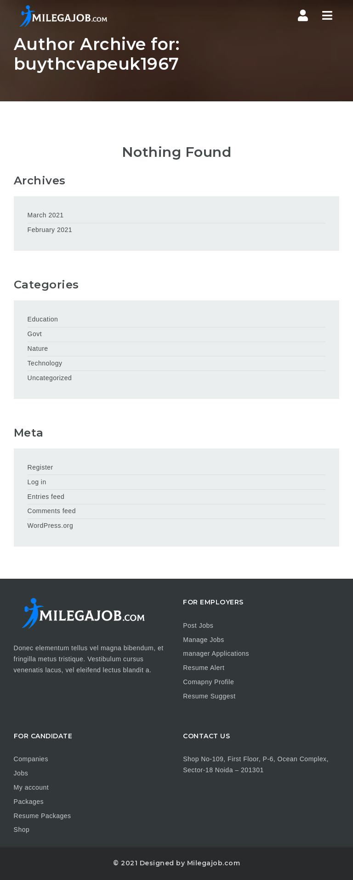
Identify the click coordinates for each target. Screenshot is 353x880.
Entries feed (46, 496)
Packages (29, 801)
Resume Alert (203, 667)
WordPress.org (51, 525)
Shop (22, 829)
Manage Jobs (203, 639)
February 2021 (50, 229)
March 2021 (46, 215)
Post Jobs (198, 625)
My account (31, 787)
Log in (37, 482)
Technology (45, 363)
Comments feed (52, 511)
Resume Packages (42, 815)
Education (43, 319)
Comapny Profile (208, 682)
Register (40, 467)
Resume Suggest (209, 696)
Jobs (21, 773)
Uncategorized (50, 378)
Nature (38, 348)
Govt (35, 334)
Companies (31, 759)
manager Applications (216, 653)
